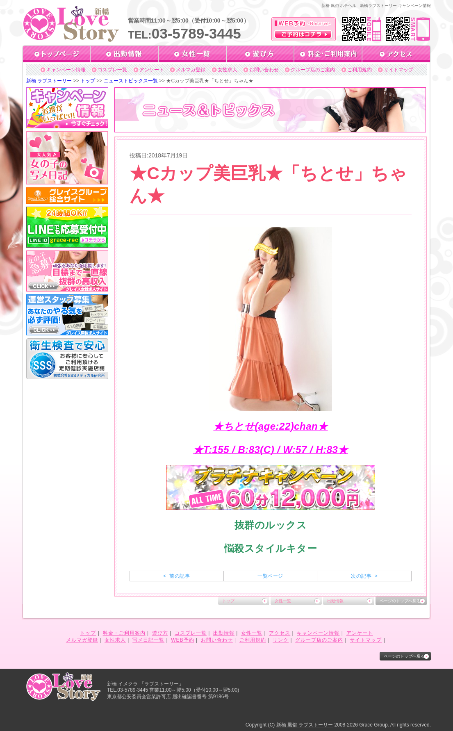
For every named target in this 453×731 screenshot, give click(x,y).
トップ (87, 81)
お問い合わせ (264, 70)
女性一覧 (283, 601)
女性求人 (227, 70)
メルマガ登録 (190, 70)
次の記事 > (364, 576)
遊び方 (160, 633)
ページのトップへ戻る (400, 601)
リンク (281, 640)
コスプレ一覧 (112, 70)
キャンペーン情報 (66, 70)
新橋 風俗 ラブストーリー (304, 725)
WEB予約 (182, 640)
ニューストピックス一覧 (131, 81)
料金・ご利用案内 (124, 633)
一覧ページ (270, 576)
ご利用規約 (359, 70)
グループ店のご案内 (313, 70)
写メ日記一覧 (148, 640)
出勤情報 (335, 601)
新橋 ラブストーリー (49, 81)
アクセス (279, 633)
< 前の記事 (176, 576)
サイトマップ (398, 70)
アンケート (151, 70)
